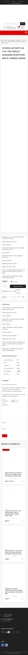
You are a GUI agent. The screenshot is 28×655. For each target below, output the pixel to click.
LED (18, 374)
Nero (18, 362)
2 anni (18, 368)
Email (3, 428)
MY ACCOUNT (6, 1)
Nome (4, 422)
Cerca (22, 23)
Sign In (14, 3)
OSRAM (18, 371)
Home (2, 40)
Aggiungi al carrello (17, 286)
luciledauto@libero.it (8, 619)
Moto (5, 40)
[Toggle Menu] (26, 33)
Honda (6, 509)
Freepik (8, 653)
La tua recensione (5, 404)
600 (5, 471)
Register (18, 3)
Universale (18, 40)
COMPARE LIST (21, 1)
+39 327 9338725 (10, 28)
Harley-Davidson (11, 40)
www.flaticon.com (17, 653)
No (17, 360)
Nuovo (18, 365)
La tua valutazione (5, 400)
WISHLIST (14, 1)
